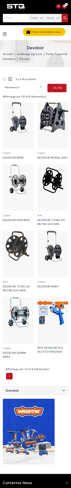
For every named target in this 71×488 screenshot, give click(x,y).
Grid (5, 79)
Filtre (57, 88)
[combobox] (37, 17)
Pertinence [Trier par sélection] (24, 87)
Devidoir (12, 391)
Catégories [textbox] (37, 17)
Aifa (39, 215)
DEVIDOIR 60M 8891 (16, 220)
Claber (7, 153)
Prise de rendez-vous (46, 32)
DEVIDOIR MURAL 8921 (52, 157)
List (10, 79)
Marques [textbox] (52, 17)
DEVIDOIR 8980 (13, 157)
